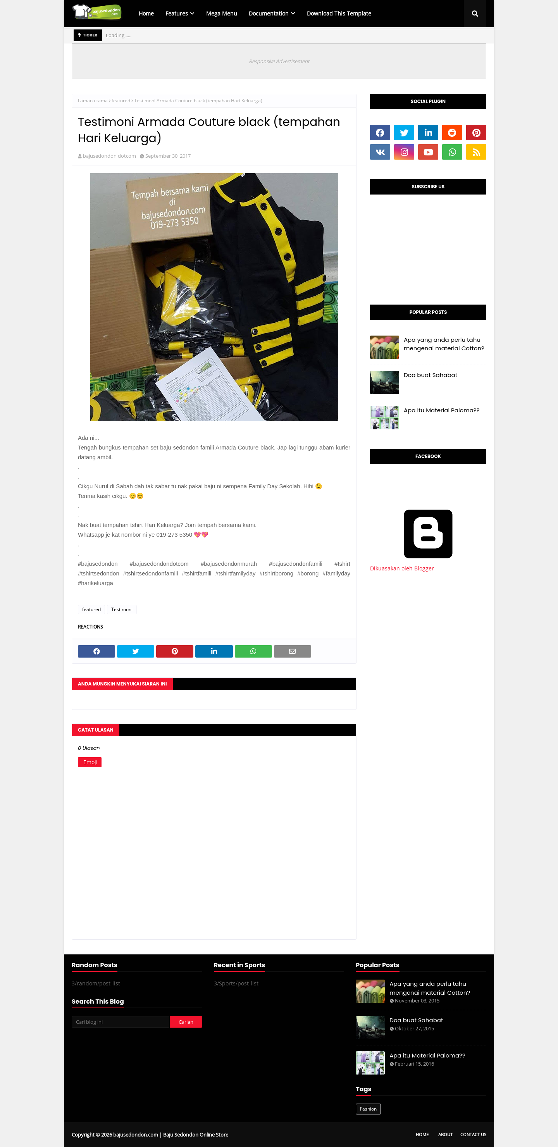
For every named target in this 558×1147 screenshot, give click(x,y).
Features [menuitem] (176, 13)
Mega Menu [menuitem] (221, 13)
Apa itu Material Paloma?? (442, 410)
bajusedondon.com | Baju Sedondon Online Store (170, 1134)
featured (121, 100)
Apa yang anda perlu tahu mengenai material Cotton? (444, 344)
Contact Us (473, 1134)
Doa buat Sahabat (430, 375)
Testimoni (122, 609)
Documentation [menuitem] (269, 13)
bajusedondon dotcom (109, 155)
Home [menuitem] (146, 13)
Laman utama (93, 100)
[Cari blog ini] (120, 1022)
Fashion (368, 1109)
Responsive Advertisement (279, 61)
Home (422, 1134)
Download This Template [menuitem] (339, 13)
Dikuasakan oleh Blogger (428, 564)
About (445, 1134)
